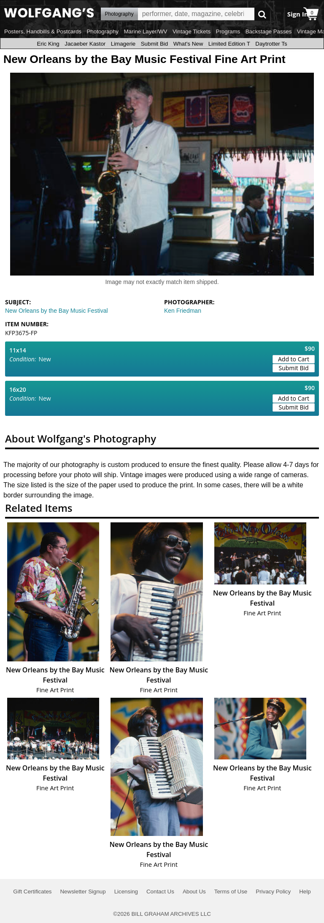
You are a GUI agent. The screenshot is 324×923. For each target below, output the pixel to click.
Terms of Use (231, 891)
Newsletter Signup (82, 891)
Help (304, 891)
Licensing (126, 891)
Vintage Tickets (192, 31)
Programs (228, 31)
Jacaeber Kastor (85, 44)
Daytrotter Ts (271, 44)
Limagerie (123, 44)
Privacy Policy (273, 891)
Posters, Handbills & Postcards (42, 31)
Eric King (48, 44)
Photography (102, 31)
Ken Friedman (182, 310)
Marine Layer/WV (145, 31)
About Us (194, 891)
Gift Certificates (32, 891)
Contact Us (160, 891)
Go (262, 14)
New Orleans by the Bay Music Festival (56, 310)
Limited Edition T (229, 44)
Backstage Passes (269, 31)
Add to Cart (293, 359)
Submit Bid (154, 44)
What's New (188, 44)
